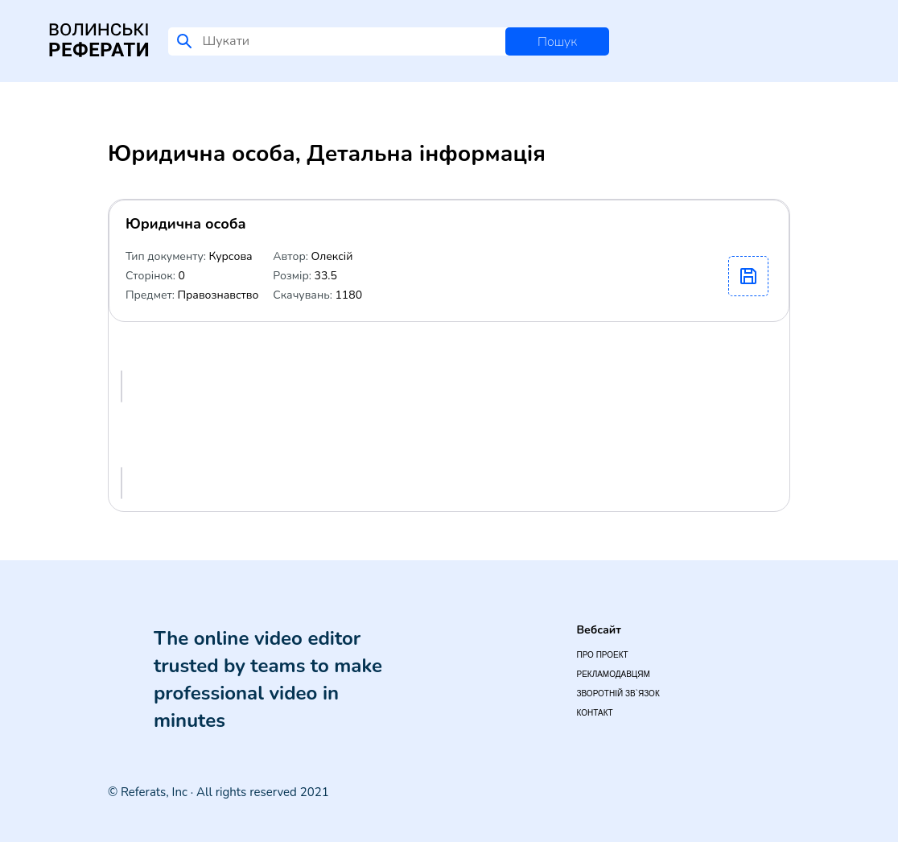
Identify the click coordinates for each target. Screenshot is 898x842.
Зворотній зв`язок (617, 693)
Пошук (557, 42)
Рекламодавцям (612, 674)
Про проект (602, 654)
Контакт (594, 712)
